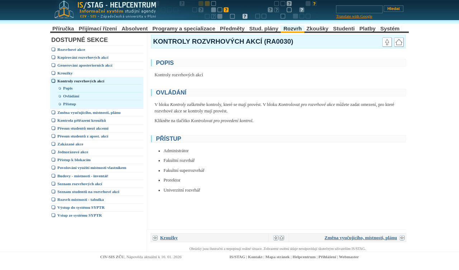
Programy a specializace (183, 28)
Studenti (344, 28)
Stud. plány (263, 28)
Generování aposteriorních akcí (84, 65)
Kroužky (65, 73)
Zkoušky (317, 28)
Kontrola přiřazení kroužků (81, 120)
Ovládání (71, 96)
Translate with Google (354, 16)
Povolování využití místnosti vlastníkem (91, 167)
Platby (367, 28)
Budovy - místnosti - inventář (82, 176)
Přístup (69, 104)
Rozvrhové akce (71, 49)
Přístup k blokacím (74, 160)
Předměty (232, 28)
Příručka (63, 28)
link (371, 61)
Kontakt (255, 257)
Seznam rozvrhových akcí (79, 184)
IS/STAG (237, 257)
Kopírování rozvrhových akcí (82, 57)
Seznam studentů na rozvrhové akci (88, 191)
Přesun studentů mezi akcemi (82, 128)
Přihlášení (327, 257)
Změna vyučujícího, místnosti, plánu (88, 112)
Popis (68, 88)
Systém (390, 28)
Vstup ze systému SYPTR (79, 215)
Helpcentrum (304, 257)
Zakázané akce (70, 144)
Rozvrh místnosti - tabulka (80, 199)
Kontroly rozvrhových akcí (80, 81)
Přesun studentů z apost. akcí (82, 136)
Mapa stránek (277, 257)
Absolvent (135, 28)
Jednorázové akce (72, 152)
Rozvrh (292, 28)
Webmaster (349, 257)
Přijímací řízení (98, 28)
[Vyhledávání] (359, 9)
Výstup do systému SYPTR (81, 207)
